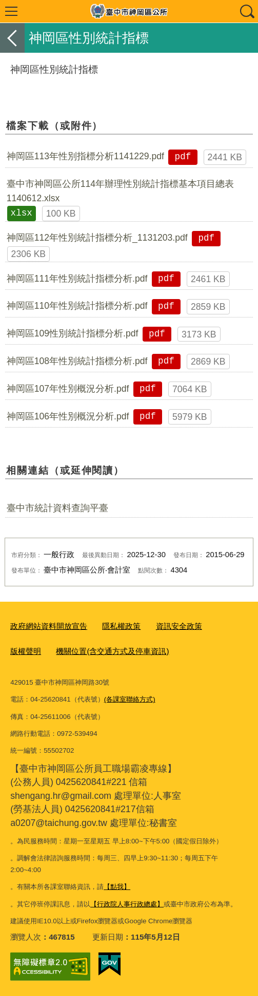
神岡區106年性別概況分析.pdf (68, 416)
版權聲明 (25, 651)
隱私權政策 (121, 626)
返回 (12, 38)
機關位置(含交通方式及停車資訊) (112, 651)
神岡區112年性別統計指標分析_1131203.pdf (97, 237)
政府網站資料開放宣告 (48, 626)
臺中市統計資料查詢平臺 (57, 508)
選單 (11, 11)
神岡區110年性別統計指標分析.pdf (77, 306)
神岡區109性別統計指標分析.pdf (72, 333)
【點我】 (117, 887)
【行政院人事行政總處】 (127, 904)
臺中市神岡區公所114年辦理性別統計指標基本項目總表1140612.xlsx (120, 191)
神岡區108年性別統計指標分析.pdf (77, 361)
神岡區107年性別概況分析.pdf (68, 389)
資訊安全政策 (179, 626)
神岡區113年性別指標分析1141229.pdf (85, 156)
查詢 (246, 11)
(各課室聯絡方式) (129, 699)
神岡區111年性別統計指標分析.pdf (77, 278)
